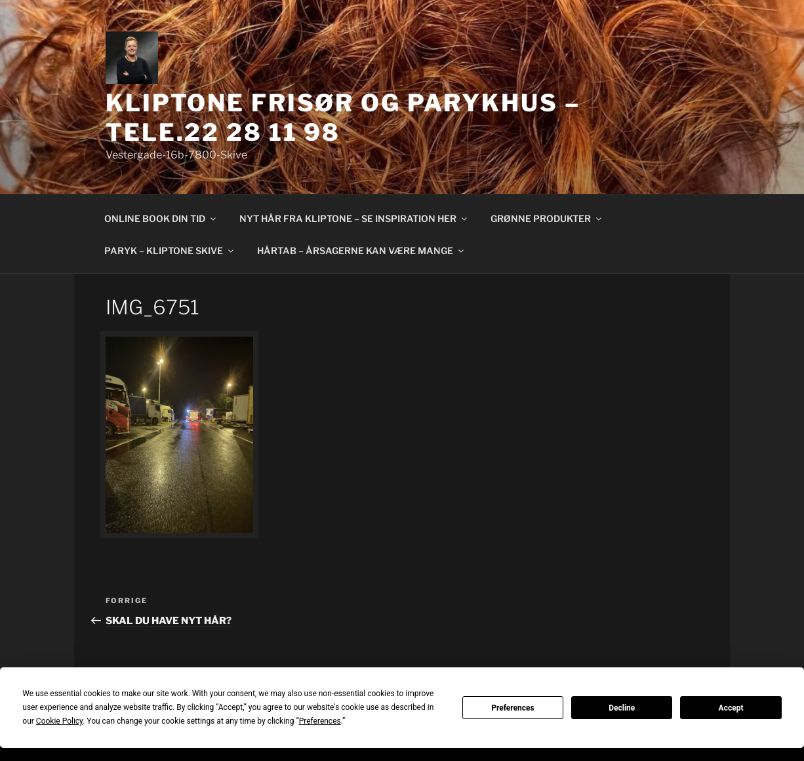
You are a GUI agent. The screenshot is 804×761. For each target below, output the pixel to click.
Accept (731, 708)
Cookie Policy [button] (59, 721)
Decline (622, 708)
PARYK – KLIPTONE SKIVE (169, 250)
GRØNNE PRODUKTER (547, 218)
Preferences (512, 708)
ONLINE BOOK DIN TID (161, 218)
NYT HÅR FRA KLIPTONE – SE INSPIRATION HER (354, 218)
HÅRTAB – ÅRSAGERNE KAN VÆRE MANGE (361, 250)
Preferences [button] (320, 721)
